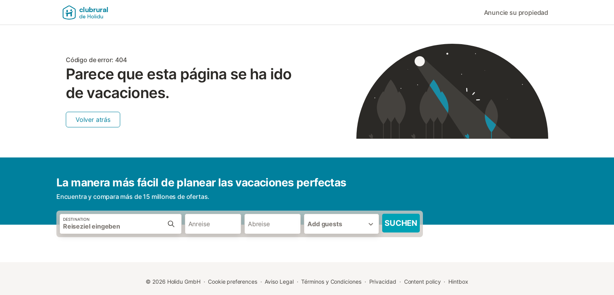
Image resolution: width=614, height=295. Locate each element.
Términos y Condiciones (331, 281)
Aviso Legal (279, 281)
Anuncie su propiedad (516, 12)
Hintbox (458, 281)
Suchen (401, 223)
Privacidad (382, 281)
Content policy (422, 281)
